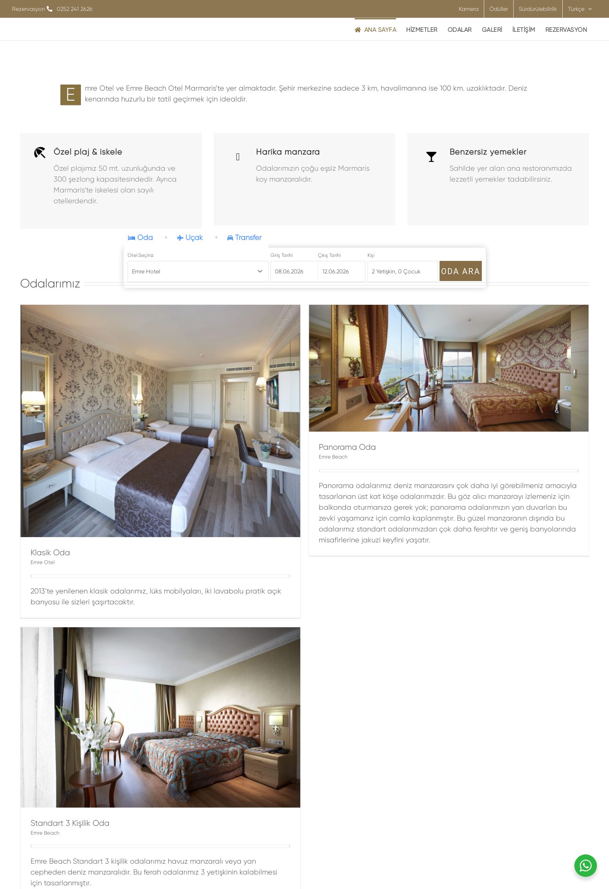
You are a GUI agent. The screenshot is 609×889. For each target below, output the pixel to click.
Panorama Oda (313, 447)
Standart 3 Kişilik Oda (206, 708)
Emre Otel (43, 562)
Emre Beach (181, 718)
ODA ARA (460, 271)
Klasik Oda (50, 552)
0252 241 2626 (75, 9)
